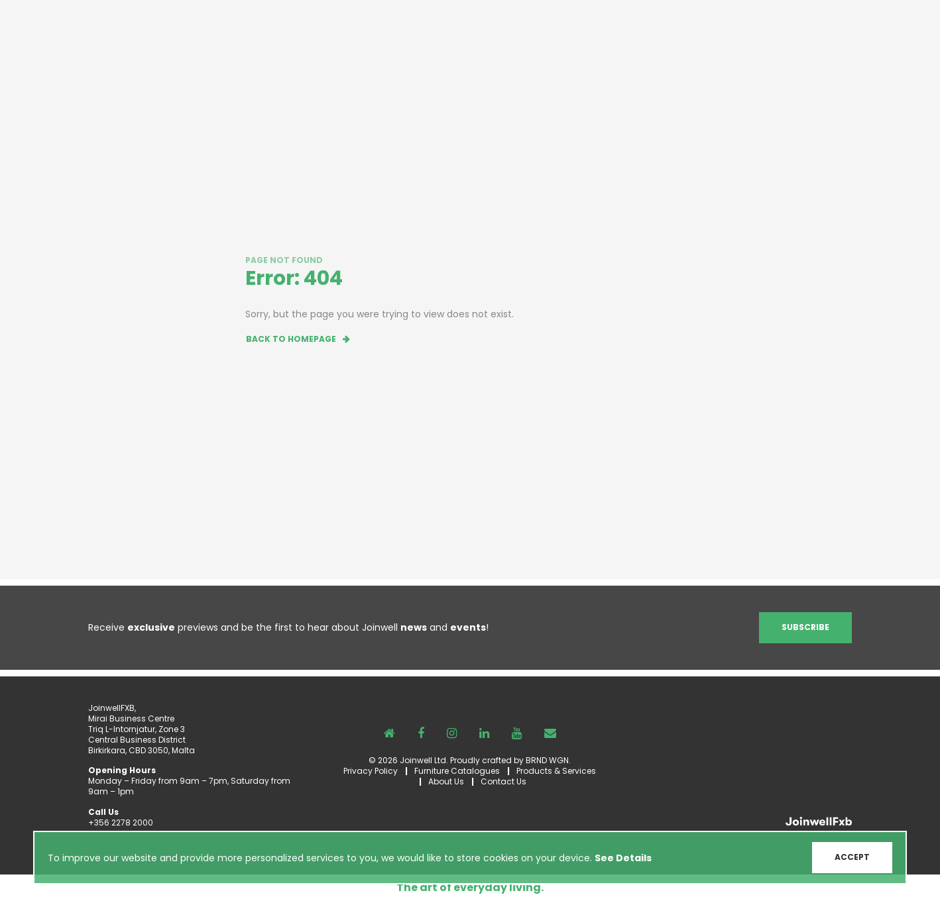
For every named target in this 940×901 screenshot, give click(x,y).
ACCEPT (852, 857)
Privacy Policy (370, 770)
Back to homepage (291, 338)
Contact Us (503, 781)
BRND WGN (547, 760)
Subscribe (805, 627)
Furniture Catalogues (457, 770)
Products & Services (556, 770)
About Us (446, 781)
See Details (623, 858)
